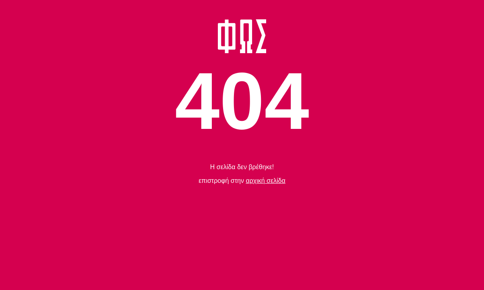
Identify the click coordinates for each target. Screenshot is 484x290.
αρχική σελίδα (265, 180)
